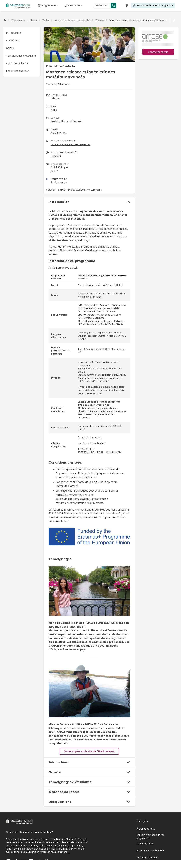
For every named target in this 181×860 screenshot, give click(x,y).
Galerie (10, 48)
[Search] (113, 5)
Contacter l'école (158, 52)
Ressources (73, 5)
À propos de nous (146, 828)
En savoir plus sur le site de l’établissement (89, 751)
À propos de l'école (17, 63)
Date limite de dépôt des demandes (70, 144)
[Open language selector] (127, 5)
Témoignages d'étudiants (21, 55)
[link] (137, 20)
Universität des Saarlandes (60, 66)
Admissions (13, 40)
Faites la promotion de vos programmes (150, 836)
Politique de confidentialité (150, 850)
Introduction (13, 32)
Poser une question (17, 71)
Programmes (48, 5)
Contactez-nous (145, 843)
